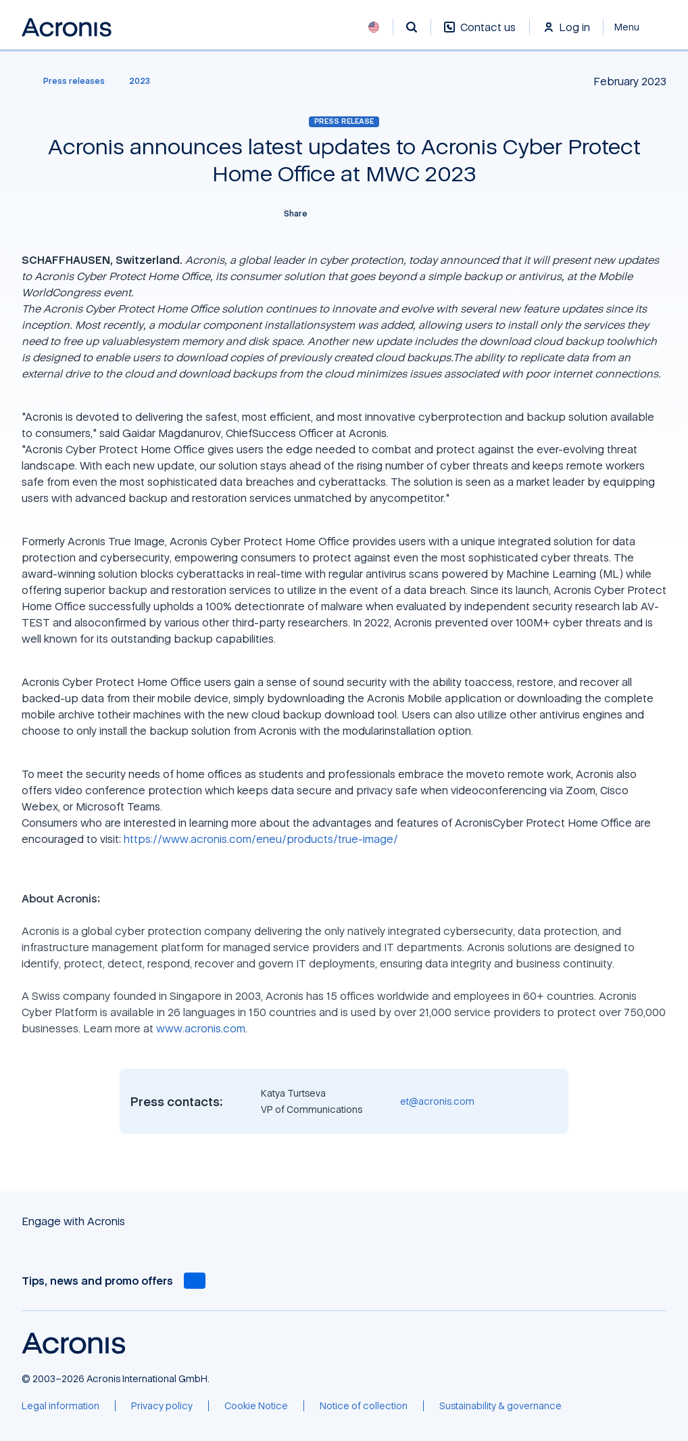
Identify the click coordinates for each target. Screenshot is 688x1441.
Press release (344, 121)
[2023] (139, 81)
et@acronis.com (437, 1101)
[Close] (635, 27)
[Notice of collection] (364, 1406)
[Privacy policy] (162, 1406)
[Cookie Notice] (256, 1406)
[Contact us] (480, 34)
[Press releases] (66, 81)
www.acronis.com (200, 1028)
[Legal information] (60, 1406)
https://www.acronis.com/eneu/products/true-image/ (261, 838)
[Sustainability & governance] (500, 1406)
